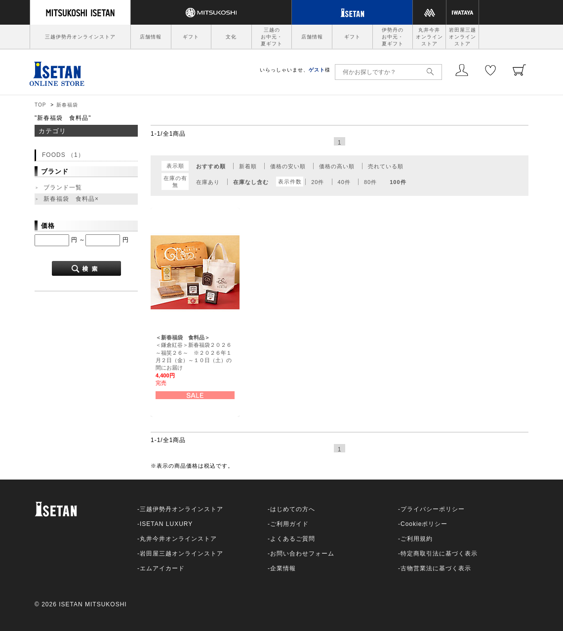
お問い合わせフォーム (302, 553)
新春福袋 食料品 (72, 199)
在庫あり (208, 182)
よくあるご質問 (292, 538)
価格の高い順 (337, 166)
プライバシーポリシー (433, 509)
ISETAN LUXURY (166, 523)
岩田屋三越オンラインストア (462, 36)
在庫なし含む (251, 182)
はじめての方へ (292, 509)
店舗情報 (150, 36)
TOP (40, 105)
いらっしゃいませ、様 (295, 70)
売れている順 (385, 166)
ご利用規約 (417, 538)
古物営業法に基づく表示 (436, 568)
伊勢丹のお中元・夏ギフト (392, 36)
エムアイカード (162, 568)
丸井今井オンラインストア (429, 36)
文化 (231, 36)
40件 (344, 182)
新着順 (248, 166)
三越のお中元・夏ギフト (271, 36)
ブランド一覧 (62, 187)
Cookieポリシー (424, 523)
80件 (370, 182)
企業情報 (283, 568)
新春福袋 (67, 105)
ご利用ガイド (289, 523)
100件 (398, 182)
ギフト (191, 36)
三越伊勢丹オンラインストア (80, 36)
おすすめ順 (211, 166)
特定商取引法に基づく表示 (439, 553)
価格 (48, 225)
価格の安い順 (288, 166)
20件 (317, 182)
